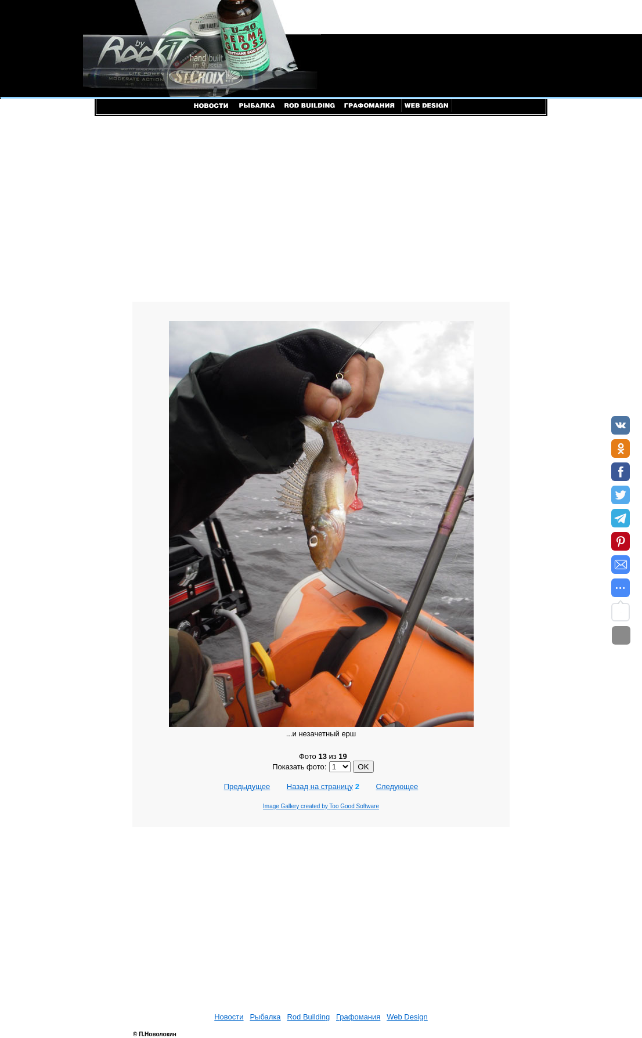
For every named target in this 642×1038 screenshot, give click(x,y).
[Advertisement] (321, 209)
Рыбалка (265, 1016)
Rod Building (308, 1016)
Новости (228, 1016)
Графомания (358, 1016)
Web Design (407, 1016)
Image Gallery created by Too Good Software (321, 806)
